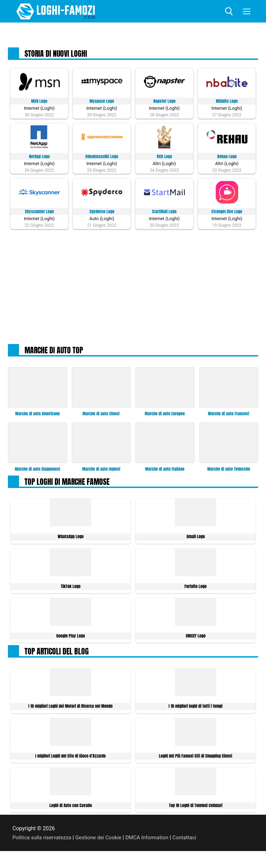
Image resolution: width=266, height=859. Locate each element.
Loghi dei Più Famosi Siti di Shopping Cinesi (196, 759)
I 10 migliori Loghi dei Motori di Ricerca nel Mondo (70, 709)
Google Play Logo (70, 638)
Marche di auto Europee (165, 415)
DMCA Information (152, 841)
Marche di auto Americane (37, 415)
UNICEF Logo (196, 638)
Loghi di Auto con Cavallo (70, 809)
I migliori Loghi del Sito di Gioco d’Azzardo (70, 759)
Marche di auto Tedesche (229, 471)
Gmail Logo (195, 538)
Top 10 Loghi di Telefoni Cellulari (195, 809)
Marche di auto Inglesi (101, 471)
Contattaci (192, 841)
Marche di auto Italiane (165, 471)
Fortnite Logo (195, 588)
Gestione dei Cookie (102, 841)
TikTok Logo (70, 588)
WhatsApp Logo (70, 538)
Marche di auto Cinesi (101, 415)
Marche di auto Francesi (228, 415)
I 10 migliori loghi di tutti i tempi (196, 709)
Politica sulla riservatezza (43, 841)
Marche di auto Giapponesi (37, 471)
